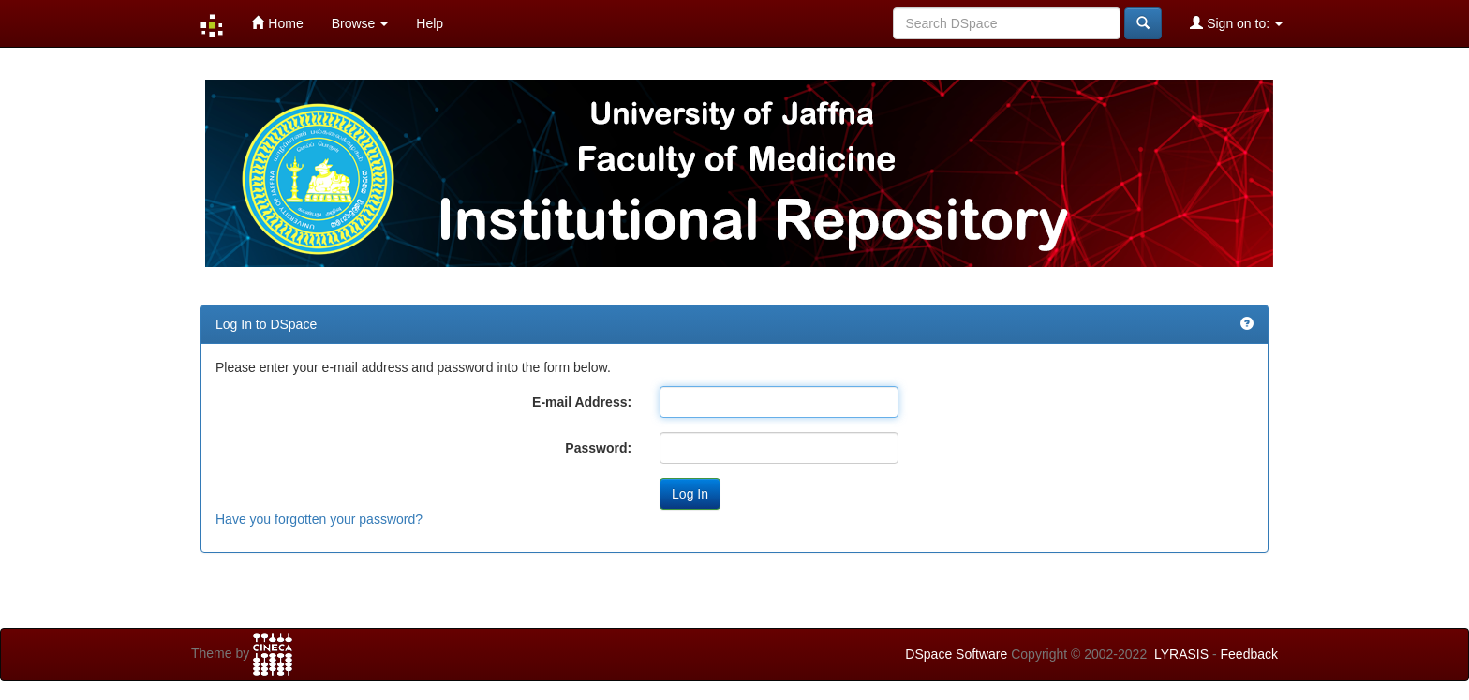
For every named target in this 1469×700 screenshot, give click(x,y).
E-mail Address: (581, 402)
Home (277, 23)
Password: (598, 447)
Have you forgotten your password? (319, 519)
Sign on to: (1236, 23)
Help (429, 23)
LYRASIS (1181, 654)
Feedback (1249, 654)
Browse (360, 23)
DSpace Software (956, 654)
